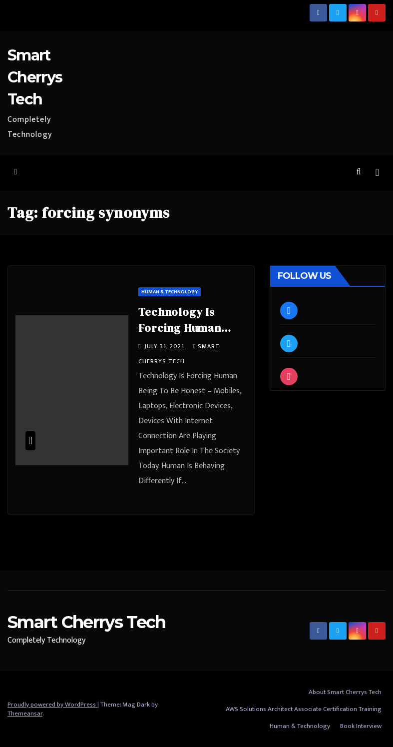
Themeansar (24, 713)
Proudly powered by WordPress (52, 704)
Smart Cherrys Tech (34, 77)
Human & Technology (169, 292)
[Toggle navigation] (377, 172)
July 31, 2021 (165, 346)
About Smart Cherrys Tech (345, 692)
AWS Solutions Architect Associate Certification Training (304, 709)
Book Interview (361, 726)
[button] (359, 172)
